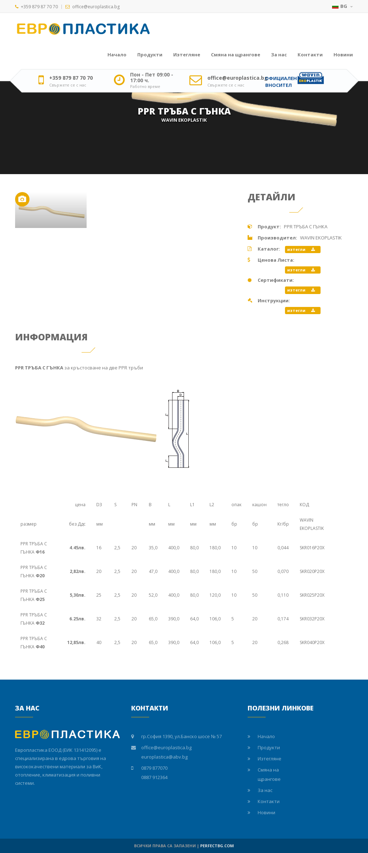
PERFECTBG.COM (217, 845)
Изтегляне (186, 54)
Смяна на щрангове (235, 54)
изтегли (301, 249)
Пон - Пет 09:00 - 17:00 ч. (151, 77)
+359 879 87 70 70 (39, 7)
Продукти (149, 54)
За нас (279, 54)
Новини (343, 54)
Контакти (310, 54)
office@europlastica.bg (96, 7)
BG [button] (342, 6)
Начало (116, 54)
